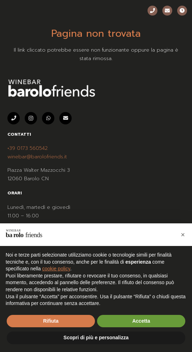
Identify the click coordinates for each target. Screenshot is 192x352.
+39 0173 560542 (27, 148)
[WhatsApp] (48, 118)
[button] (182, 234)
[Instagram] (31, 118)
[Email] (167, 11)
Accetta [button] (141, 321)
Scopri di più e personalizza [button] (96, 337)
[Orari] (182, 11)
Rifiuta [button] (51, 321)
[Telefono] (152, 11)
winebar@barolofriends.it (37, 156)
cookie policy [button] (56, 268)
